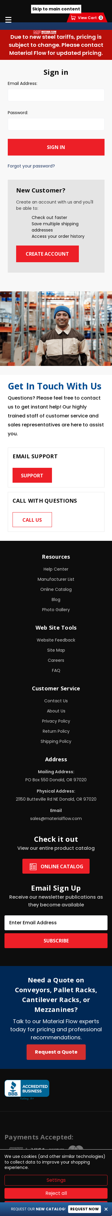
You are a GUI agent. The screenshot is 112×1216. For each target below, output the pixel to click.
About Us (56, 711)
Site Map (56, 650)
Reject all (56, 1193)
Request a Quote (56, 1052)
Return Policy (56, 731)
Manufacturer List (56, 579)
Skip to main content (56, 9)
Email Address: (22, 83)
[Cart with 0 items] (87, 18)
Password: (18, 113)
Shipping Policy (56, 741)
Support (32, 475)
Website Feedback (56, 640)
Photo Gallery (56, 610)
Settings (56, 1180)
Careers (56, 660)
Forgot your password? (31, 166)
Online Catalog (56, 589)
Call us (32, 520)
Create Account (47, 254)
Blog (56, 599)
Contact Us (56, 701)
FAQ (56, 670)
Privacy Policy (56, 721)
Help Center (56, 569)
